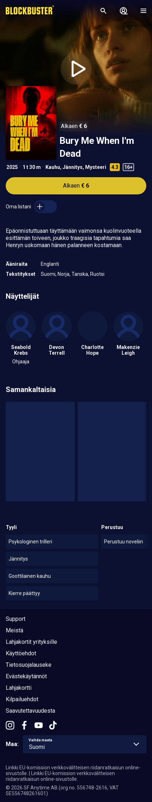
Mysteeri (95, 167)
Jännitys (73, 167)
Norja (63, 274)
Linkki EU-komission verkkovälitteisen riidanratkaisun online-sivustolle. (60, 776)
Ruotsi (97, 274)
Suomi (48, 274)
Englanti (50, 264)
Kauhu (52, 167)
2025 (12, 167)
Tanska (80, 274)
